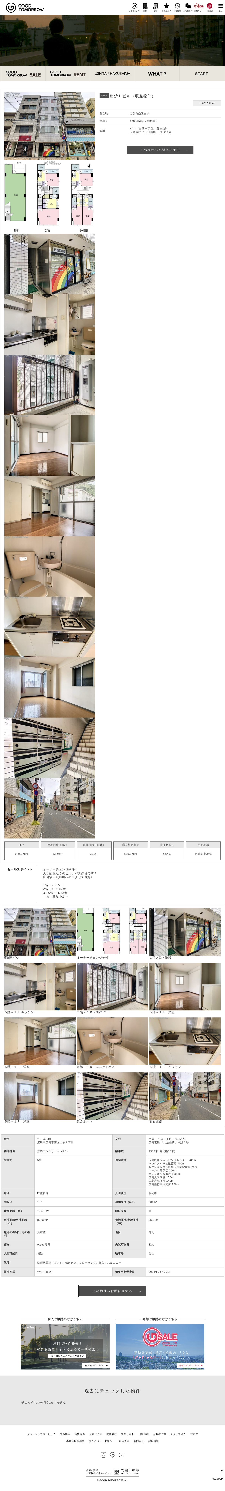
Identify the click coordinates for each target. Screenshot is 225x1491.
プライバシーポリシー (102, 1442)
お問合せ (139, 1442)
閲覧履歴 (177, 7)
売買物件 (65, 1435)
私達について (134, 7)
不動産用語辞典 (75, 1442)
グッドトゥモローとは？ (41, 1435)
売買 (145, 7)
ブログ (194, 1435)
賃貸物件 (80, 1435)
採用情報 (153, 1442)
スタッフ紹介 (178, 1435)
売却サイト (198, 7)
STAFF (201, 73)
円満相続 (209, 7)
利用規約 (124, 1442)
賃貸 (156, 7)
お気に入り (166, 7)
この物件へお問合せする (160, 150)
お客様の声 (188, 7)
